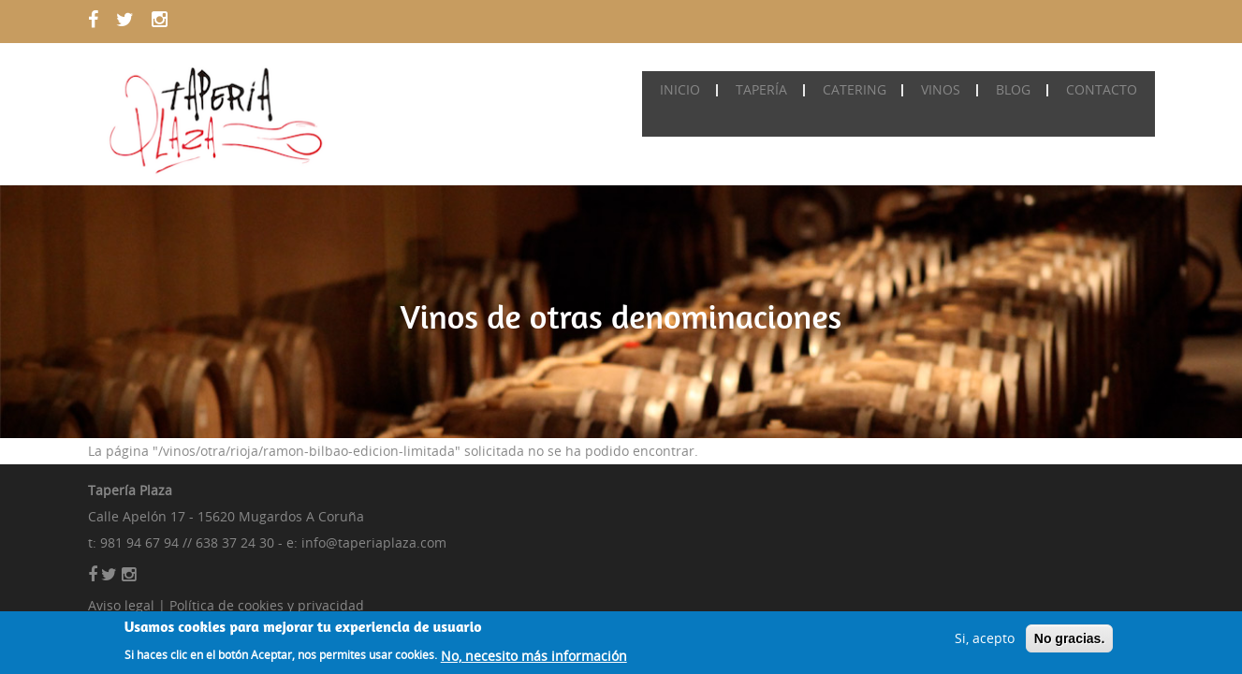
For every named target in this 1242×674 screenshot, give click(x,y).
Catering (867, 89)
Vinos (950, 89)
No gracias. (1069, 641)
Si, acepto (985, 641)
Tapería (777, 89)
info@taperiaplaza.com (373, 542)
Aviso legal (121, 605)
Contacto (1103, 89)
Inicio (699, 89)
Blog (1018, 89)
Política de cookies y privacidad (266, 605)
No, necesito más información (534, 658)
